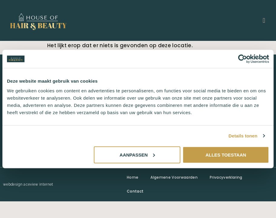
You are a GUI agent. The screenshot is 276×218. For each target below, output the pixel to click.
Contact (135, 191)
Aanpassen (137, 154)
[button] (264, 20)
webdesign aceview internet (28, 184)
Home (132, 177)
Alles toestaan (225, 154)
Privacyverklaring (226, 177)
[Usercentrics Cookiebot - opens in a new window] (242, 59)
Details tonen (242, 135)
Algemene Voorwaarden (174, 177)
